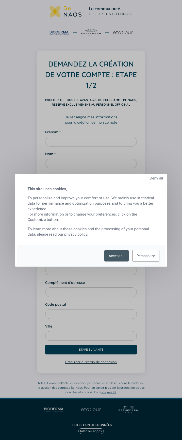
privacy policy (75, 234)
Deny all (156, 178)
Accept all (116, 256)
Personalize (146, 256)
